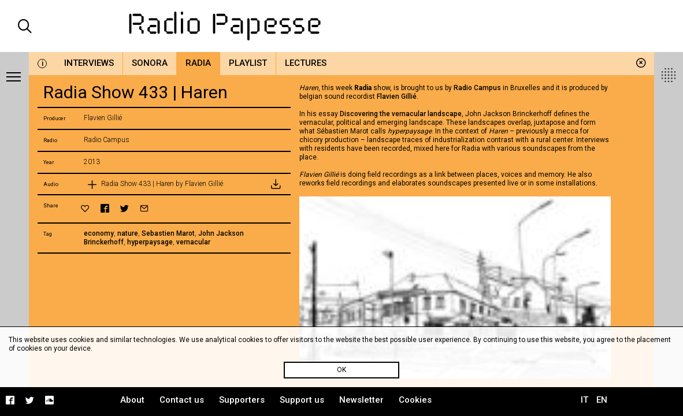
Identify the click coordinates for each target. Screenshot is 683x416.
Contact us (181, 400)
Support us (302, 400)
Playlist (248, 63)
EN (601, 400)
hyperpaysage (150, 242)
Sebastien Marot (168, 233)
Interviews (89, 63)
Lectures (305, 63)
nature (127, 233)
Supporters (242, 400)
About (132, 400)
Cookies (415, 400)
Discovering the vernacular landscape (401, 114)
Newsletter (361, 400)
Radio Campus (477, 88)
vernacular (193, 242)
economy (99, 233)
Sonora (150, 63)
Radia (198, 63)
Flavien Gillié (397, 96)
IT (584, 400)
